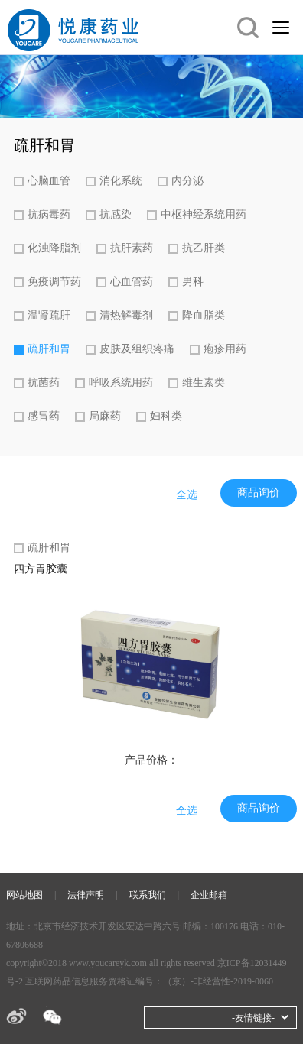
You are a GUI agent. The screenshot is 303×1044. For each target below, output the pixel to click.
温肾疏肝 (49, 315)
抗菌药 (44, 382)
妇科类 (166, 416)
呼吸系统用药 (121, 382)
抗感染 (115, 214)
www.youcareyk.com (108, 963)
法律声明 (85, 895)
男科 (193, 281)
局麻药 (105, 416)
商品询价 (258, 492)
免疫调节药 (54, 281)
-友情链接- (253, 1018)
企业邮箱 (209, 895)
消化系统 (120, 180)
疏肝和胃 (49, 349)
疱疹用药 (225, 349)
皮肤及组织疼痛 (136, 349)
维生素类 (203, 382)
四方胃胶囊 (40, 569)
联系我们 (147, 895)
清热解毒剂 (126, 315)
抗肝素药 (131, 248)
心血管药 (131, 281)
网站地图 (24, 895)
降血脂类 (203, 315)
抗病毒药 (49, 214)
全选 (186, 495)
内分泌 (187, 180)
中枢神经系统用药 (203, 214)
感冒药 (44, 416)
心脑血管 (49, 180)
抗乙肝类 (203, 248)
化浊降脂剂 (54, 248)
